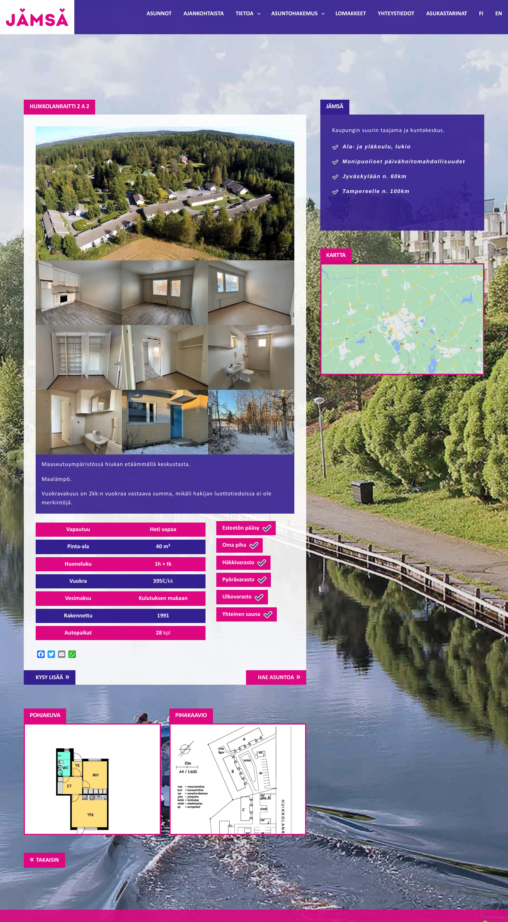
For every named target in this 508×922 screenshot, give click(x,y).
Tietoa (244, 14)
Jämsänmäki (37, 17)
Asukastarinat (446, 14)
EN (498, 14)
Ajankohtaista (204, 14)
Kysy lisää (49, 678)
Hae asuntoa (276, 678)
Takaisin (47, 860)
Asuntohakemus (294, 14)
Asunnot (159, 14)
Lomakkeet (351, 14)
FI (481, 14)
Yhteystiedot (396, 14)
